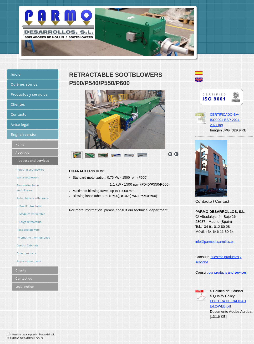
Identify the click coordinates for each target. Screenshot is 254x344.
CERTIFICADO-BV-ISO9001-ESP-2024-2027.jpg (225, 120)
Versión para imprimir (22, 334)
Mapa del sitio (47, 334)
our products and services (227, 272)
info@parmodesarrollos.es (214, 242)
